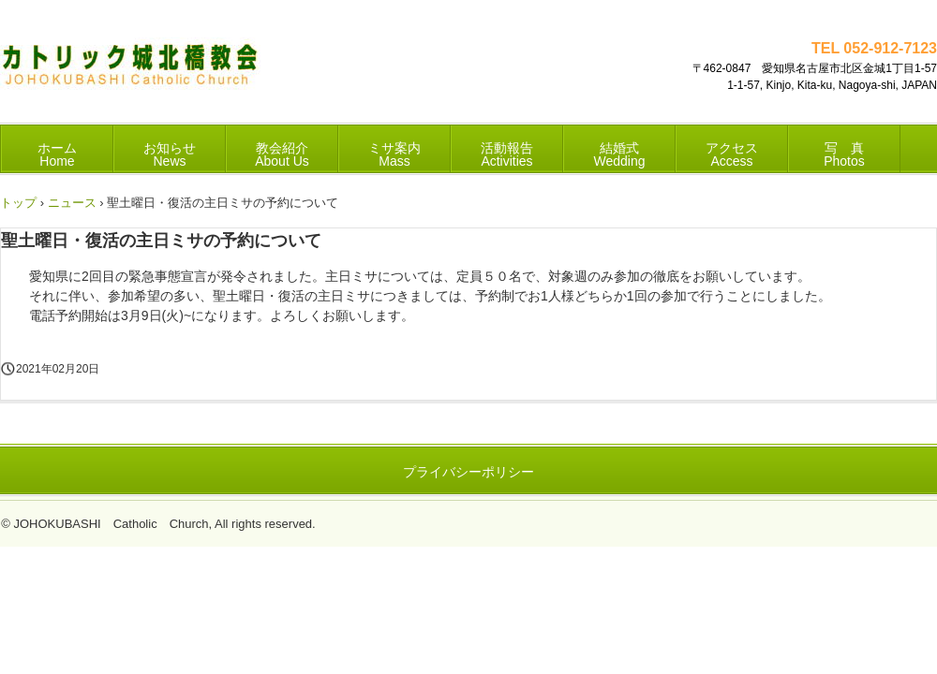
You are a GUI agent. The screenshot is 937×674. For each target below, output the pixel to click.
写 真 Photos (844, 154)
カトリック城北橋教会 (130, 70)
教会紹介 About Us (282, 154)
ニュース (72, 203)
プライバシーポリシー (468, 471)
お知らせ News (169, 154)
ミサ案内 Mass (394, 154)
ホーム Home (57, 154)
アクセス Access (732, 154)
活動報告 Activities (507, 154)
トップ (18, 203)
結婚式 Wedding (619, 154)
